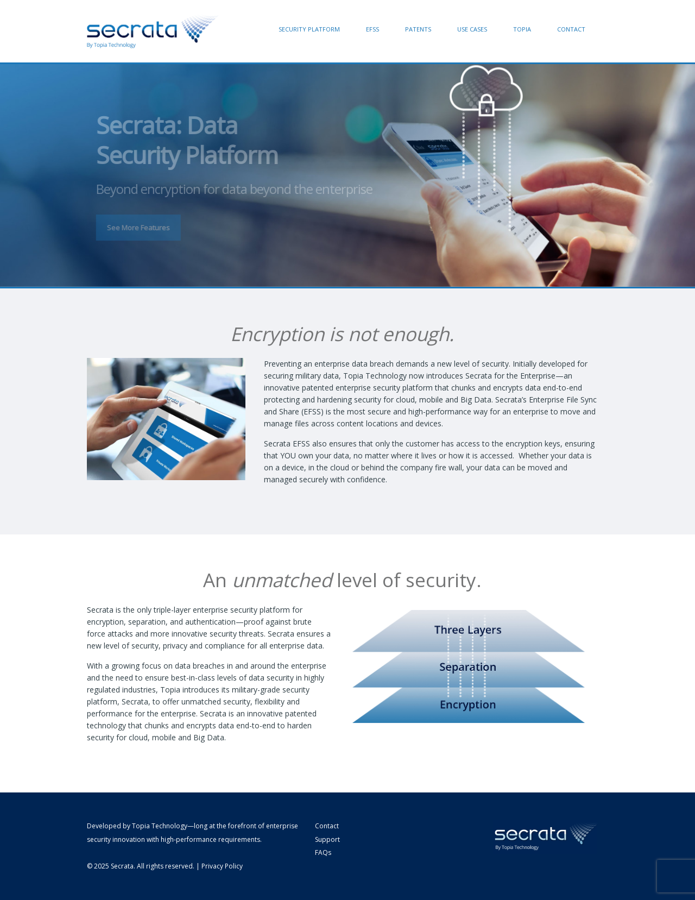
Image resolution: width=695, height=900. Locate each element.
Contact (571, 29)
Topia (522, 29)
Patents (418, 29)
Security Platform (309, 29)
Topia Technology (159, 825)
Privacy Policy (222, 866)
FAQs (323, 852)
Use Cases (472, 29)
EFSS (372, 29)
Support (327, 839)
